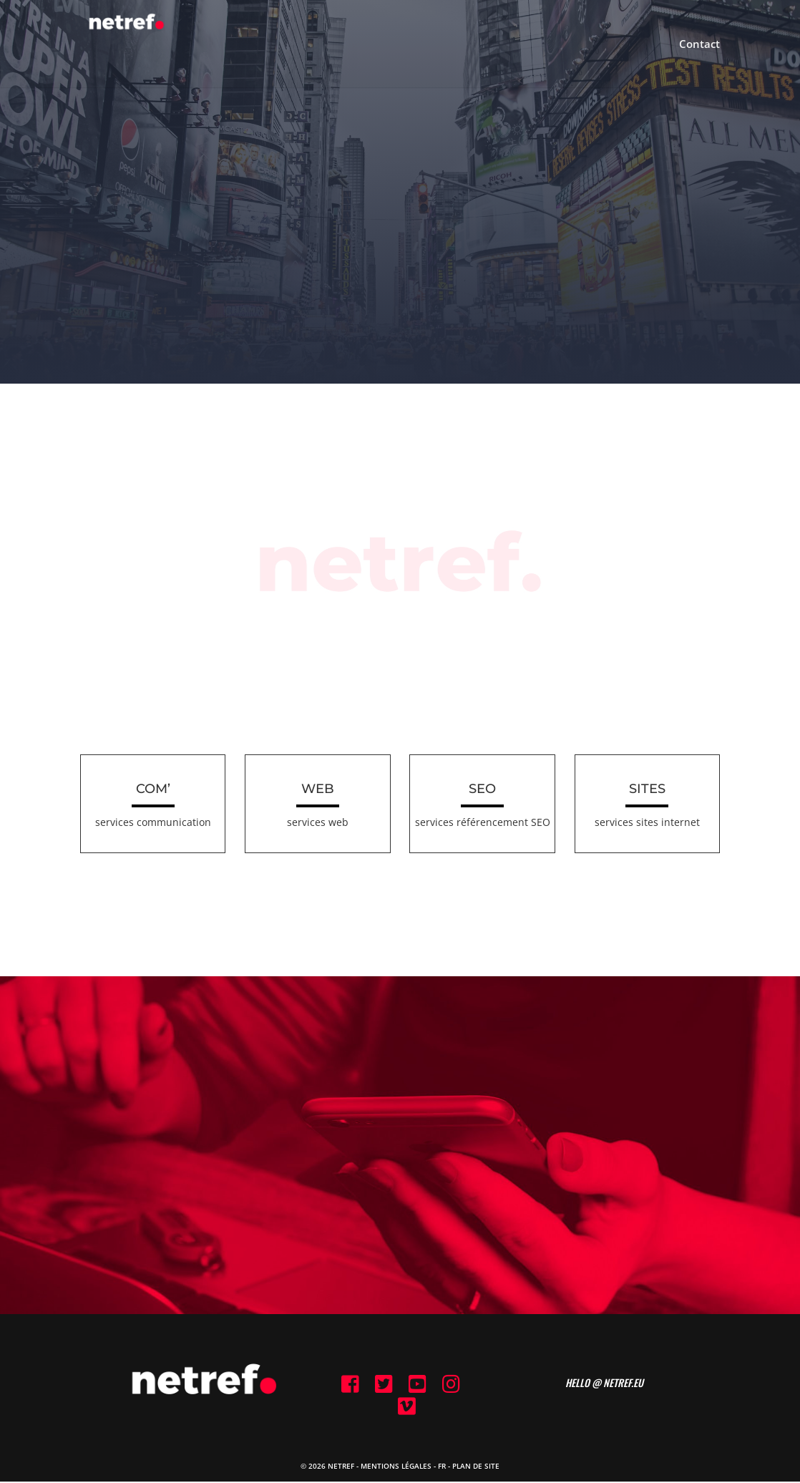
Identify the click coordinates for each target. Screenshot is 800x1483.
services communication (153, 822)
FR (442, 1467)
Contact (699, 45)
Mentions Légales (396, 1467)
